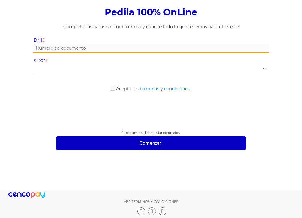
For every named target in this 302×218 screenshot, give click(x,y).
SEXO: (41, 61)
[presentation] (151, 109)
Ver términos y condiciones (151, 202)
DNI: (39, 40)
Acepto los (153, 88)
